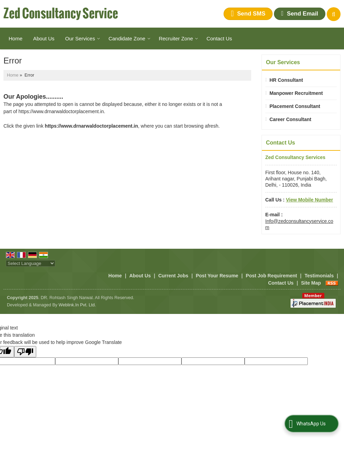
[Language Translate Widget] (30, 263)
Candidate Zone (129, 38)
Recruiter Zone (178, 38)
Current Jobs (173, 275)
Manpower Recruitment (296, 93)
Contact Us (219, 38)
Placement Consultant (294, 106)
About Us (44, 38)
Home (15, 38)
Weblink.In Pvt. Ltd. (77, 305)
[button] (309, 200)
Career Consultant (290, 119)
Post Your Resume (217, 275)
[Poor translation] (25, 351)
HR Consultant (286, 80)
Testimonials (319, 275)
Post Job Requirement (271, 275)
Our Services (82, 38)
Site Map (311, 283)
